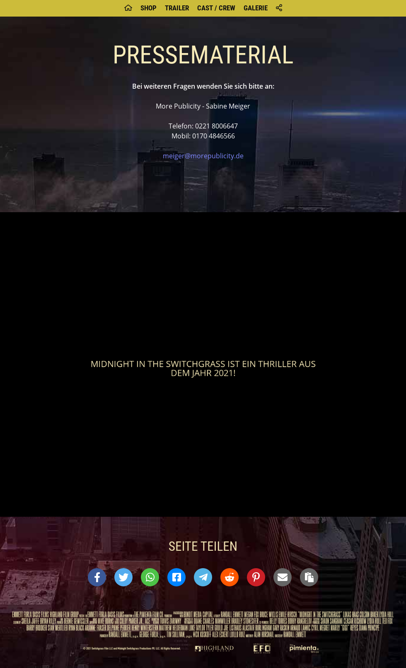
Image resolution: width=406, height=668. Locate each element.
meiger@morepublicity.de (203, 155)
